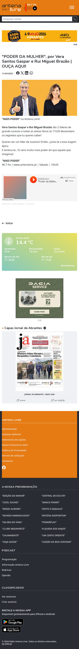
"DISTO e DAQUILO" (52, 508)
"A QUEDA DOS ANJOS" (53, 528)
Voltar (7, 223)
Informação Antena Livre (15, 564)
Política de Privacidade (14, 450)
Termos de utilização (13, 455)
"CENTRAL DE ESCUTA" (53, 495)
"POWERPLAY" (49, 522)
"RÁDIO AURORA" (11, 508)
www (21, 400)
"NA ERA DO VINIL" (12, 522)
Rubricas (6, 569)
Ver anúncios (9, 596)
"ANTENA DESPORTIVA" (53, 515)
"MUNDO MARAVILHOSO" (16, 515)
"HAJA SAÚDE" (9, 541)
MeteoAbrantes (68, 265)
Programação (9, 559)
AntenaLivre (6, 204)
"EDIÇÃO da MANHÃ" (13, 495)
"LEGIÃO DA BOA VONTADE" (56, 541)
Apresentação (9, 428)
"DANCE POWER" (50, 502)
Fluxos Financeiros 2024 (15, 444)
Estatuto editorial (11, 434)
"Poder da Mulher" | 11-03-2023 (23, 204)
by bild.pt (7, 643)
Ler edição (58, 400)
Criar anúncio (9, 601)
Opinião (6, 575)
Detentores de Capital (14, 439)
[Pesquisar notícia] (37, 18)
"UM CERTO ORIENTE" (53, 535)
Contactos (7, 460)
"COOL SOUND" (10, 502)
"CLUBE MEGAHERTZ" (13, 528)
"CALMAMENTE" (10, 535)
